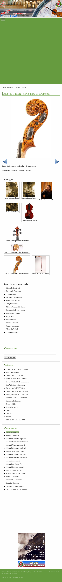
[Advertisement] (31, 53)
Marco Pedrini (11, 320)
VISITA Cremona (12, 372)
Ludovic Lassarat (20, 87)
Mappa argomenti (18, 577)
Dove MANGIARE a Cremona (17, 382)
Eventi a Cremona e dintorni (16, 398)
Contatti (9, 413)
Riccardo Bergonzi (13, 288)
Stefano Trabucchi (12, 332)
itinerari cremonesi (13, 461)
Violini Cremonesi (12, 435)
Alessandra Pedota (13, 313)
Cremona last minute (13, 401)
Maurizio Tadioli (12, 329)
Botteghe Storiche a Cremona (17, 394)
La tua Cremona (12, 407)
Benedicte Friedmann (14, 297)
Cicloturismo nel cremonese (16, 489)
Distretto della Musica (14, 470)
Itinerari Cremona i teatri (15, 451)
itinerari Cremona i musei (15, 445)
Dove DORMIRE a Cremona (16, 379)
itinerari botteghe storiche (15, 467)
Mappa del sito (6, 577)
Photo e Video (11, 404)
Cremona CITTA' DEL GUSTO (17, 391)
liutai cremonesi (8, 87)
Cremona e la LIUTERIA (15, 388)
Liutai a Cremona (12, 432)
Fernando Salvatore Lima (15, 310)
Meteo (8, 417)
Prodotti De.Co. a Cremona (16, 473)
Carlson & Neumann (13, 291)
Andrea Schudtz (12, 323)
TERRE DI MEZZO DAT (15, 420)
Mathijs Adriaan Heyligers (15, 307)
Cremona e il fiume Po (14, 375)
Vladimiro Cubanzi (13, 301)
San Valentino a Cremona (15, 385)
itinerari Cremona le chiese (16, 455)
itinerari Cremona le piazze (16, 439)
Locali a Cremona (12, 483)
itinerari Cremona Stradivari (16, 458)
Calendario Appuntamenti (15, 486)
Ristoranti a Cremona (14, 480)
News (8, 410)
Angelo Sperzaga (12, 326)
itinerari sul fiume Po (14, 464)
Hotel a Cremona (12, 477)
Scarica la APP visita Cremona (17, 369)
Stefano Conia (11, 294)
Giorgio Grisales (12, 304)
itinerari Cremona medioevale (17, 442)
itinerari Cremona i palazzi (16, 448)
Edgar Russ (10, 316)
